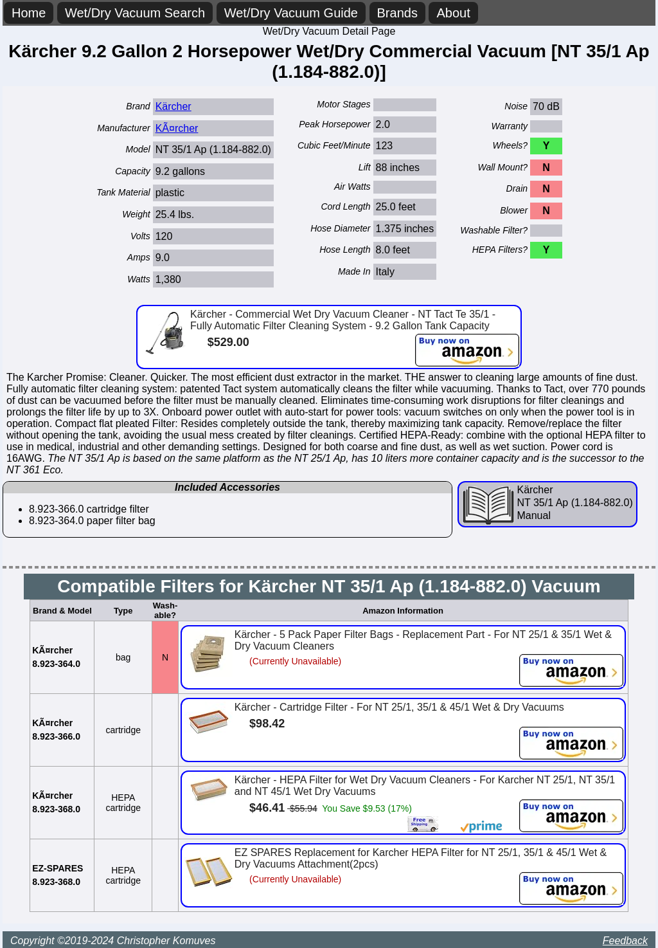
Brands (397, 13)
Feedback (625, 940)
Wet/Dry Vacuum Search (135, 13)
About (453, 13)
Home (29, 13)
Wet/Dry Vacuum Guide (291, 13)
